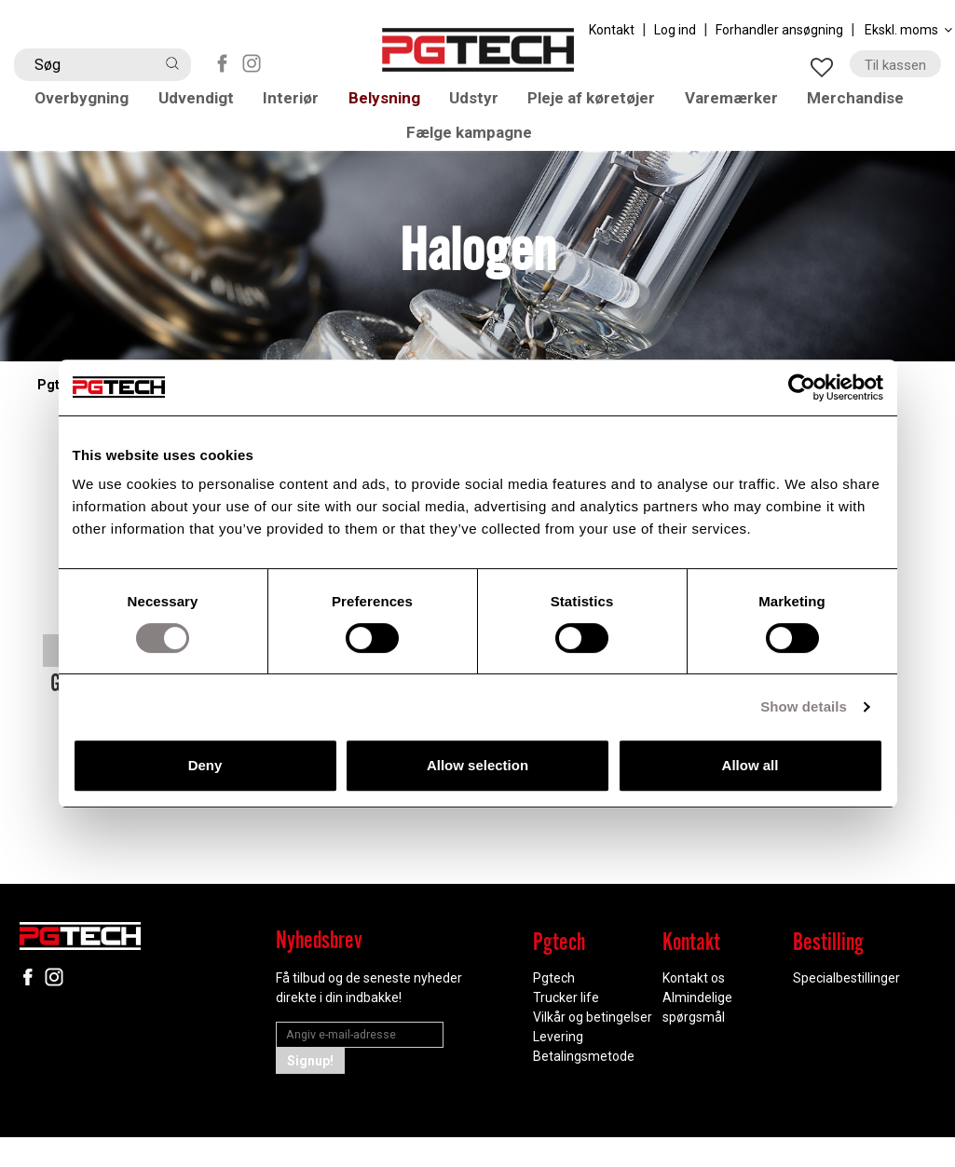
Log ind (675, 29)
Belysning (390, 104)
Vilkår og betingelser (592, 1046)
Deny (205, 765)
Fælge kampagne (477, 154)
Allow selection (477, 765)
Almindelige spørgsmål (697, 1037)
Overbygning (88, 104)
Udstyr (479, 104)
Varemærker (740, 104)
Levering (558, 1066)
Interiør (298, 104)
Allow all (750, 765)
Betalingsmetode (583, 1086)
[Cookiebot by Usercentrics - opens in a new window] (801, 387)
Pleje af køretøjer (598, 104)
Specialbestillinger (846, 1007)
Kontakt (611, 29)
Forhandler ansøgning (779, 29)
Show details (803, 706)
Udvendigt (203, 104)
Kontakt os (693, 1007)
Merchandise (865, 104)
